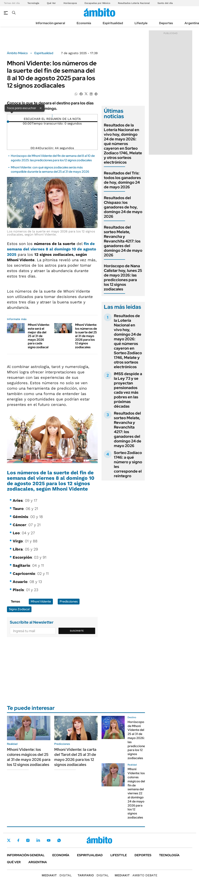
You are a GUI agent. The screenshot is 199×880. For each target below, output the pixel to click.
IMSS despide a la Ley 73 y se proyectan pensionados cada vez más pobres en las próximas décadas (128, 390)
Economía (84, 23)
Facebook (18, 840)
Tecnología (33, 3)
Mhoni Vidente (41, 601)
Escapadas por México (97, 3)
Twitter (9, 840)
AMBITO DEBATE (136, 875)
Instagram (28, 840)
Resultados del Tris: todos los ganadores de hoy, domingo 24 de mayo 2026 (122, 180)
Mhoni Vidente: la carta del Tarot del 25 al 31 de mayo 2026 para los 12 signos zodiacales (75, 757)
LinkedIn (38, 840)
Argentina (37, 862)
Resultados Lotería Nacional (134, 3)
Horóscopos (70, 3)
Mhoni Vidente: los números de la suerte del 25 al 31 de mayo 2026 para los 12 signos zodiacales (86, 336)
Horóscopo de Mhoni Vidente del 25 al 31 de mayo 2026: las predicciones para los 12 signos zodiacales (137, 740)
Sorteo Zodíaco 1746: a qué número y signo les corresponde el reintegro (128, 464)
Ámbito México (17, 53)
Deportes (166, 23)
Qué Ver (51, 3)
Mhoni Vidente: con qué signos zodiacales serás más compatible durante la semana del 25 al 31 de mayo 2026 (50, 169)
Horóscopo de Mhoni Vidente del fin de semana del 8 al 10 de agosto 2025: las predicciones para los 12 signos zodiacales (53, 158)
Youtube (49, 840)
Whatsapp (59, 840)
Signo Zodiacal (19, 609)
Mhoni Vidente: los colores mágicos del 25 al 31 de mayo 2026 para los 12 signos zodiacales (28, 757)
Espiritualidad (113, 23)
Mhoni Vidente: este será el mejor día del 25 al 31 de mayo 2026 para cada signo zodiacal (39, 336)
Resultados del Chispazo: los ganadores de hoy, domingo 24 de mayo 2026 (123, 207)
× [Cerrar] (40, 108)
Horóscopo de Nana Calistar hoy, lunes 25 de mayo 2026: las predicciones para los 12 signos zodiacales (123, 277)
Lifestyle (141, 23)
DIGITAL (57, 875)
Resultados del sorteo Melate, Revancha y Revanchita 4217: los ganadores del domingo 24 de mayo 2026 (123, 241)
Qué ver (14, 862)
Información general (50, 23)
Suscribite (77, 630)
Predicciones (69, 601)
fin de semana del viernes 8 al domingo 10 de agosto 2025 (51, 249)
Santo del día (165, 3)
